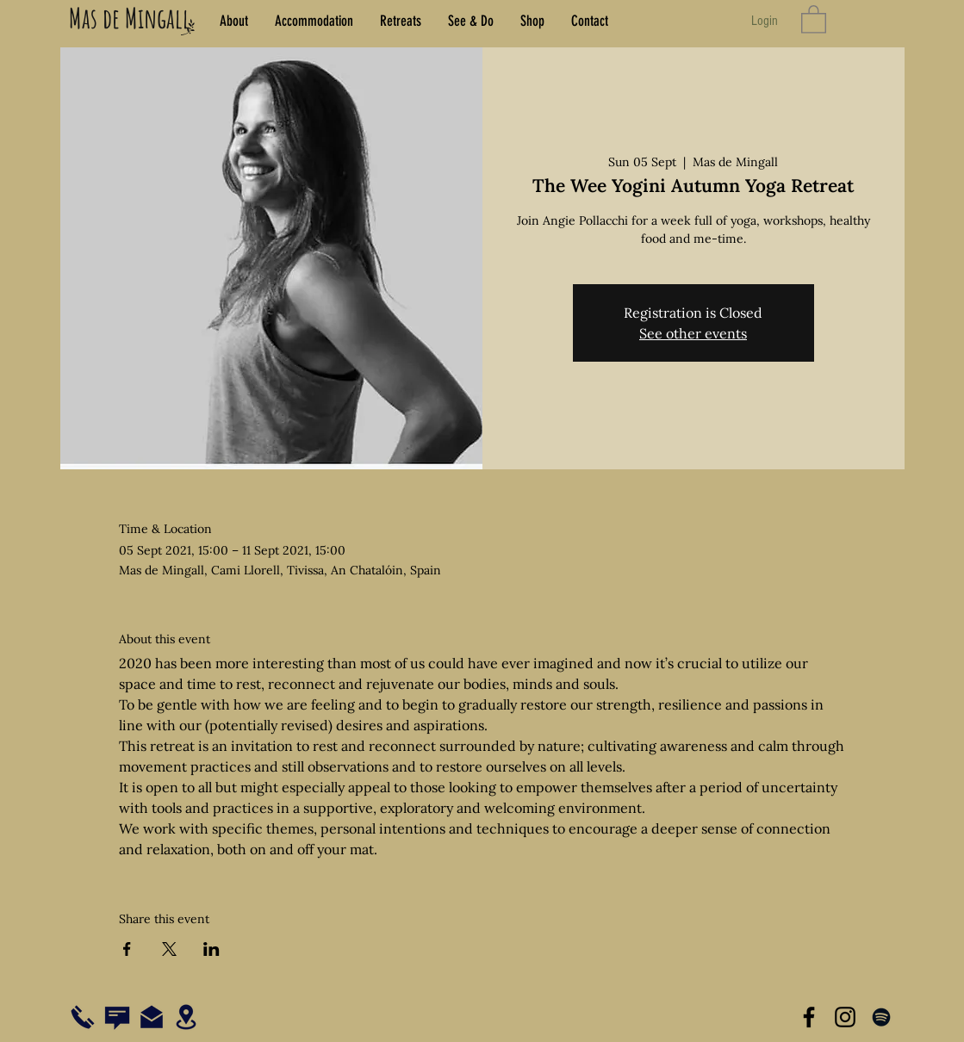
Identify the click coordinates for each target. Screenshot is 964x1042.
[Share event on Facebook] (127, 949)
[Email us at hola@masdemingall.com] (151, 1017)
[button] (813, 18)
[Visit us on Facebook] (809, 1017)
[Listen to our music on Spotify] (881, 1017)
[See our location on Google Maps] (186, 1017)
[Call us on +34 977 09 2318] (82, 1017)
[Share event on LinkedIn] (211, 949)
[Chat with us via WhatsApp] (117, 1018)
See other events (693, 333)
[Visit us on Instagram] (845, 1017)
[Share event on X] (169, 949)
